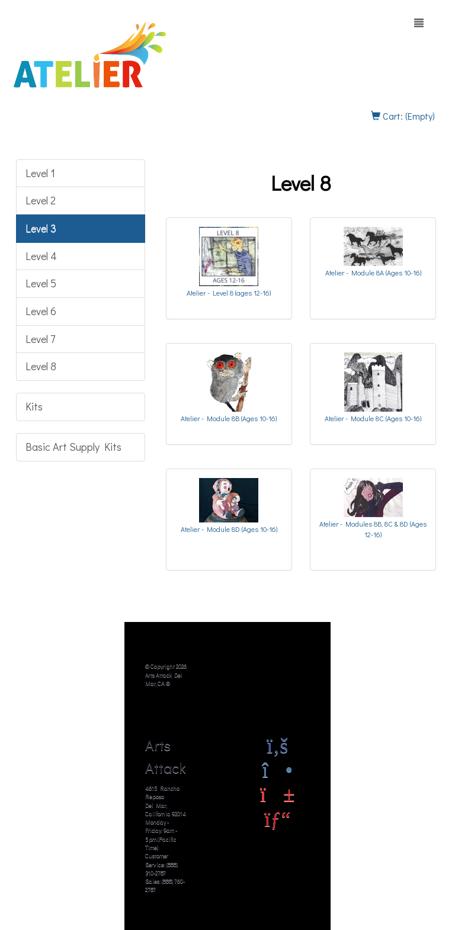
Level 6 (40, 311)
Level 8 (40, 366)
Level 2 (40, 200)
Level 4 (41, 256)
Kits (34, 406)
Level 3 (40, 228)
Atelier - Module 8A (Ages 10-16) (373, 272)
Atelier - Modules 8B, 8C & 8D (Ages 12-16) (373, 529)
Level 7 (40, 339)
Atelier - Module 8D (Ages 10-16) (229, 529)
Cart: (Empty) (403, 116)
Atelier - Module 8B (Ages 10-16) (229, 418)
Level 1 (40, 173)
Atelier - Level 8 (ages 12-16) (229, 292)
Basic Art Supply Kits (73, 447)
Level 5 (40, 283)
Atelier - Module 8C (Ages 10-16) (373, 418)
